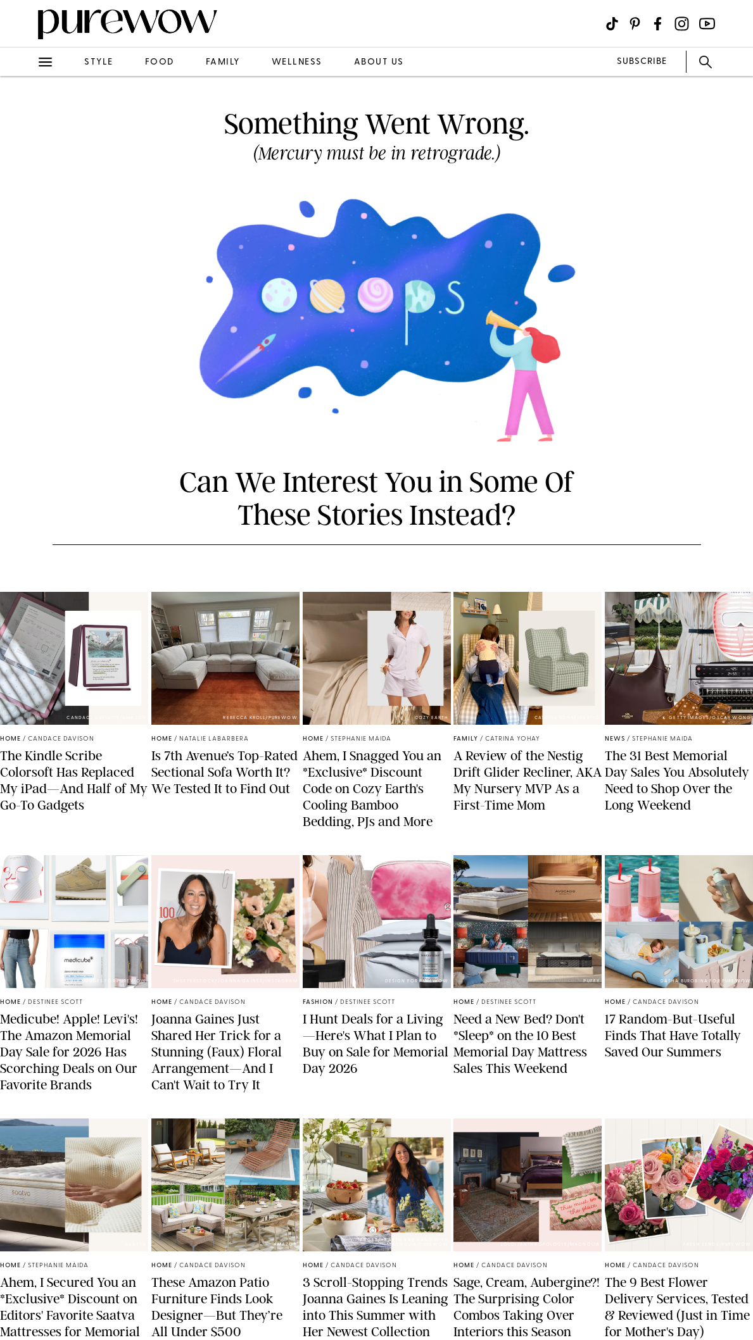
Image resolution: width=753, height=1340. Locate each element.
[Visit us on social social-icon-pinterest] (635, 23)
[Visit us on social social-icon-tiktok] (612, 23)
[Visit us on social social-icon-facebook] (657, 23)
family (223, 62)
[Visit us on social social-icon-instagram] (682, 24)
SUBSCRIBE (642, 61)
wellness (297, 62)
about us (379, 62)
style (98, 62)
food (159, 62)
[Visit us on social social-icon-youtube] (707, 24)
